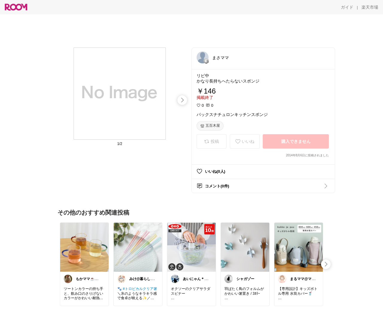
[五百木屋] (210, 126)
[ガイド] (347, 7)
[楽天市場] (369, 7)
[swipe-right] (182, 100)
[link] (84, 247)
